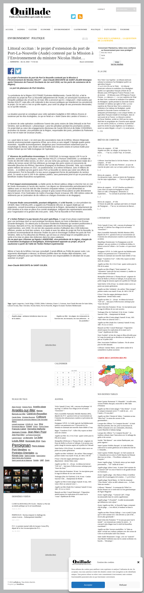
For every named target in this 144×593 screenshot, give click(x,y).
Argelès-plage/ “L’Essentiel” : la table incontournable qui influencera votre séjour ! (116, 501)
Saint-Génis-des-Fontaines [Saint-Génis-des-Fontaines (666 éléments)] (21, 458)
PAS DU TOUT (106, 53)
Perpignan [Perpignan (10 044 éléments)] (21, 445)
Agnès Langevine (18, 304)
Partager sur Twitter (18, 71)
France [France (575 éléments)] (35, 426)
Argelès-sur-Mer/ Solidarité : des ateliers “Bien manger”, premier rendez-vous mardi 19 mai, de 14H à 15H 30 (117, 290)
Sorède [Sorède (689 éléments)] (36, 460)
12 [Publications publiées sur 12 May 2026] (63, 380)
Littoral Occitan (13, 306)
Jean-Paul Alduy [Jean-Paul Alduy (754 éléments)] (18, 435)
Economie (45, 29)
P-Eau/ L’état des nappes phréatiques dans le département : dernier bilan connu (113, 295)
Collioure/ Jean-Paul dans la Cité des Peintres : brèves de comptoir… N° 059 (117, 162)
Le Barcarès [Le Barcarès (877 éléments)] (28, 438)
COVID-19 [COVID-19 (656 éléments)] (29, 424)
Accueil (9, 29)
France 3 (56, 304)
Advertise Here (50, 345)
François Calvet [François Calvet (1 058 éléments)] (19, 429)
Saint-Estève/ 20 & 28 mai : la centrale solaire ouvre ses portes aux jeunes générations (117, 285)
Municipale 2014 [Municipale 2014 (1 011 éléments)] (32, 441)
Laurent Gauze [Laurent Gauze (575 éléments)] (17, 438)
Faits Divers (110, 29)
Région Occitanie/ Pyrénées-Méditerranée (67, 306)
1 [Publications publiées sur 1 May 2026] (79, 375)
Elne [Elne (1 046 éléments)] (41, 424)
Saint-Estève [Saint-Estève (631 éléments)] (40, 456)
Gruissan (63, 304)
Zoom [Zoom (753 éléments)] (47, 460)
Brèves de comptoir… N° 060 (108, 148)
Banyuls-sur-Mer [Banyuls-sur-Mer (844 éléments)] (19, 414)
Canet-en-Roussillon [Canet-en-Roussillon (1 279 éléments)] (37, 414)
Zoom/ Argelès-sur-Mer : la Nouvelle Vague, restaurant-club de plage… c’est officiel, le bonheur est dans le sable (117, 507)
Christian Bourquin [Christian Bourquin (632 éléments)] (28, 417)
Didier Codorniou (46, 304)
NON (103, 55)
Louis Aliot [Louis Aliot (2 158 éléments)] (18, 440)
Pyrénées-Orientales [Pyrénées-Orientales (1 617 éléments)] (23, 452)
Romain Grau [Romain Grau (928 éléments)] (17, 455)
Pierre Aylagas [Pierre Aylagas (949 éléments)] (38, 446)
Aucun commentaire (87, 62)
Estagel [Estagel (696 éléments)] (29, 426)
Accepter (88, 585)
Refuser (123, 585)
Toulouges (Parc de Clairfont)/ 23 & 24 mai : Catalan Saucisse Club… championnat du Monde (116, 313)
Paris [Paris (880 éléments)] (43, 441)
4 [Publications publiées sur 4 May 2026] (57, 377)
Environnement (62, 29)
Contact (101, 9)
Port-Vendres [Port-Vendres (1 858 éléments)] (19, 449)
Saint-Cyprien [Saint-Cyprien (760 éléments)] (30, 456)
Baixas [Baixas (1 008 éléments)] (40, 411)
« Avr (73, 387)
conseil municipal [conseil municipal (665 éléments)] (18, 424)
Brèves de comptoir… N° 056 (108, 202)
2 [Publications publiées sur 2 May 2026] (85, 375)
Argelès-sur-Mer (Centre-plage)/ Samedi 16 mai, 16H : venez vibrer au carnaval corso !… (116, 318)
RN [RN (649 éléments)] (36, 453)
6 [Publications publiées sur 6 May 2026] (68, 377)
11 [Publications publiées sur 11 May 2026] (57, 380)
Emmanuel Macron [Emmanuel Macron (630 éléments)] (18, 426)
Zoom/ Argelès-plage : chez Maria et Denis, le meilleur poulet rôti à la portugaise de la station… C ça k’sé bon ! (117, 476)
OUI (102, 58)
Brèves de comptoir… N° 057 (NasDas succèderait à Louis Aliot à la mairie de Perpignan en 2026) (115, 188)
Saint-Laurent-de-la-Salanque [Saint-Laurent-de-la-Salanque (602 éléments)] (22, 460)
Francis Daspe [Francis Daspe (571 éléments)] (44, 426)
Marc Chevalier (24, 306)
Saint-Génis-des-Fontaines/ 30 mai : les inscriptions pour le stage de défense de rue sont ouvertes (117, 308)
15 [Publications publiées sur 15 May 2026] (79, 380)
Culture (33, 29)
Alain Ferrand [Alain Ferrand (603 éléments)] (16, 407)
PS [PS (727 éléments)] (29, 450)
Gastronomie (80, 29)
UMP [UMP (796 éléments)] (42, 460)
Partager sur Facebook (11, 71)
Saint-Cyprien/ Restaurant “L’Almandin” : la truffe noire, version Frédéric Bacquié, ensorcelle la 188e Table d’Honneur (117, 404)
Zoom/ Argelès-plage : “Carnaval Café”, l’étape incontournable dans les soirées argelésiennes (114, 496)
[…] (99, 131)
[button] (138, 562)
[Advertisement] (51, 274)
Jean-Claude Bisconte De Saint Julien (79, 304)
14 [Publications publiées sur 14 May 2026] (74, 380)
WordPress (20, 584)
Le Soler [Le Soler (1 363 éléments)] (38, 437)
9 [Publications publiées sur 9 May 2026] (85, 377)
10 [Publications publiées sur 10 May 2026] (90, 377)
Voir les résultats (117, 64)
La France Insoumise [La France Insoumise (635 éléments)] (33, 435)
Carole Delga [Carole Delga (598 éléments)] (16, 417)
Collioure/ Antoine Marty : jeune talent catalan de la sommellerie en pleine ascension (115, 349)
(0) (102, 131)
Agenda (21, 29)
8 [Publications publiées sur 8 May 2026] (79, 377)
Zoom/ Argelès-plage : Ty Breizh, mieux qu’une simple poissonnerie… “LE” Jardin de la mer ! (116, 463)
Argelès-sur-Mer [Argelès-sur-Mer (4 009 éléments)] (23, 410)
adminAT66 (14, 62)
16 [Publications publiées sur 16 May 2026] (85, 380)
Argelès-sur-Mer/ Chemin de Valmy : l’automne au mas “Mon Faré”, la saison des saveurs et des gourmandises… (116, 418)
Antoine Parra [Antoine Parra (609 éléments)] (27, 407)
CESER (37, 304)
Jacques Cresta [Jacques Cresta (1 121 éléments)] (19, 432)
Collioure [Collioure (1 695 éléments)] (41, 416)
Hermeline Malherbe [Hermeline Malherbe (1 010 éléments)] (36, 429)
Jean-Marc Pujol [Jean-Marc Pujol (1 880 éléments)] (37, 431)
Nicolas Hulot (35, 306)
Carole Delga (29, 304)
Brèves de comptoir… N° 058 (108, 175)
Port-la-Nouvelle (46, 306)
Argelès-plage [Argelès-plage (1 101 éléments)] (39, 407)
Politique (95, 29)
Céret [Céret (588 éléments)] (36, 424)
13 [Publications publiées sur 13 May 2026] (68, 380)
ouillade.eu (17, 582)
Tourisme (124, 29)
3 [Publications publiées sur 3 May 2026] (90, 375)
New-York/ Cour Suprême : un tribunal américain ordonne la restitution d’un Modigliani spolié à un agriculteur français (114, 82)
